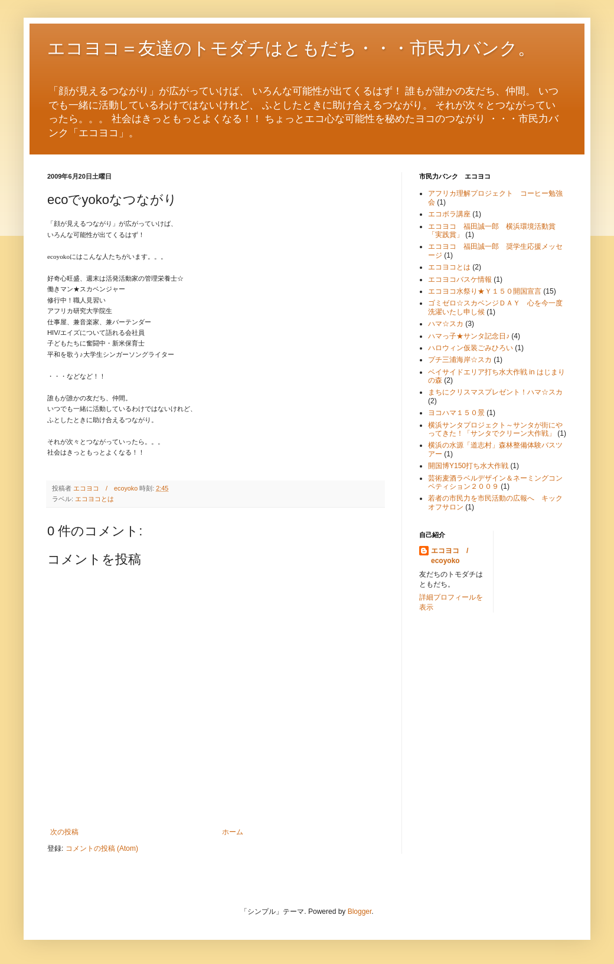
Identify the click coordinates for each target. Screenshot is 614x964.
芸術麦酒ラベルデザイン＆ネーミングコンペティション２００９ (495, 482)
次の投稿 (64, 832)
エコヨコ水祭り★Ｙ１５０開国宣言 (484, 291)
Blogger (360, 911)
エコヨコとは (94, 498)
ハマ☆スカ (445, 324)
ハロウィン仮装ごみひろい (470, 348)
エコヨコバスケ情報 (460, 279)
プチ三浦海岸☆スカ (460, 360)
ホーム (232, 832)
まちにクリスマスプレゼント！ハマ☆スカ (495, 392)
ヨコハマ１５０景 (456, 413)
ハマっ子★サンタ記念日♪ (469, 336)
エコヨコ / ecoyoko (453, 556)
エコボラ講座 (449, 214)
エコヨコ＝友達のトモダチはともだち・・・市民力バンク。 (291, 48)
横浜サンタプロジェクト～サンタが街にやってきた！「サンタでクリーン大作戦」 (495, 429)
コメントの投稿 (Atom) (102, 848)
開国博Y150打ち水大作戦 (468, 466)
